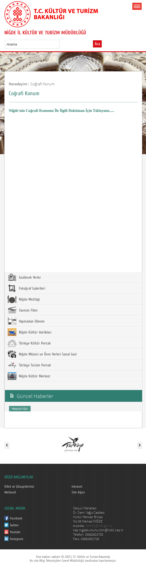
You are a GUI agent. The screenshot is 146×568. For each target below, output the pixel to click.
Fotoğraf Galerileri (26, 288)
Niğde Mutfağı (24, 299)
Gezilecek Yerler (24, 277)
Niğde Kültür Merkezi (29, 376)
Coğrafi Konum (42, 83)
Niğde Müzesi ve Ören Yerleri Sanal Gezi (42, 354)
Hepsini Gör (20, 408)
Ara (97, 43)
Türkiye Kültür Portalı (29, 343)
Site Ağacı (78, 492)
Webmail (10, 492)
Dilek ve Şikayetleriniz (19, 486)
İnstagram (16, 539)
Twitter (14, 525)
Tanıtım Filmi (22, 310)
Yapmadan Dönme (26, 321)
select (61, 44)
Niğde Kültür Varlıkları (29, 332)
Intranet (77, 486)
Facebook (16, 518)
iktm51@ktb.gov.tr (98, 525)
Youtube (15, 532)
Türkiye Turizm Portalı (29, 365)
